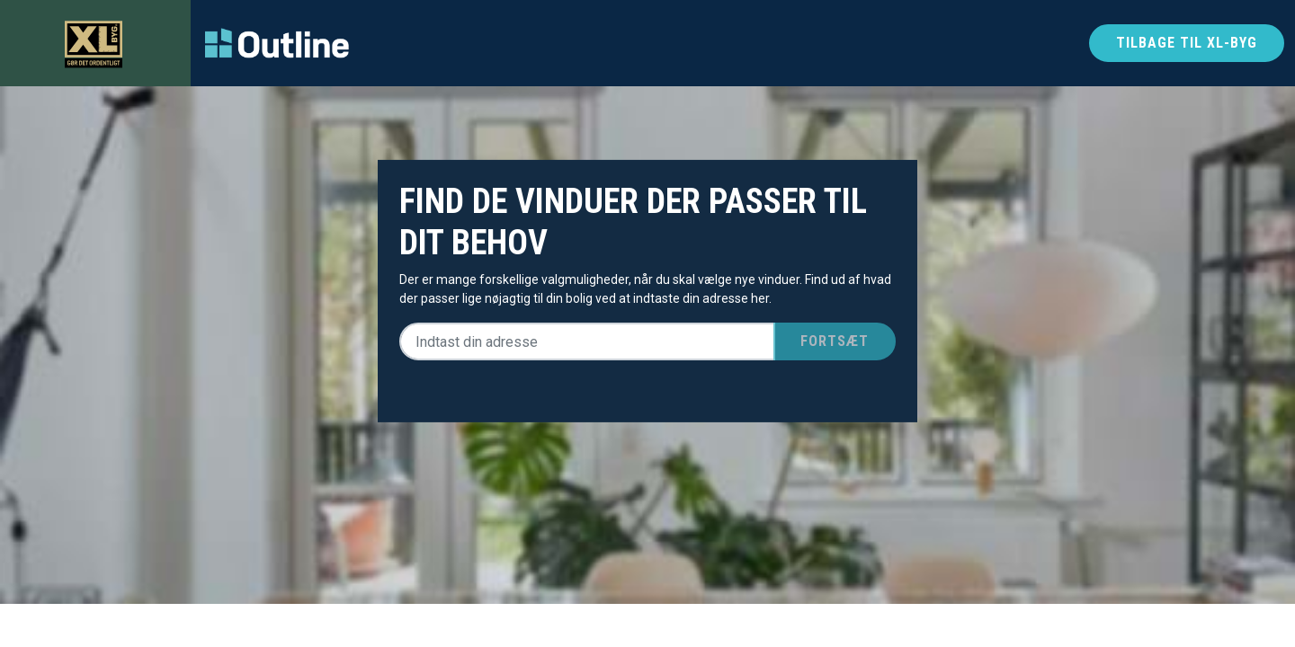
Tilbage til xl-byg (1186, 42)
